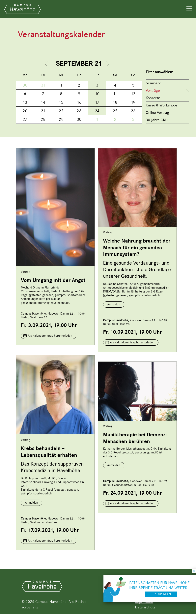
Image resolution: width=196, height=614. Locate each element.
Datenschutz (145, 607)
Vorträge (153, 90)
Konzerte (153, 98)
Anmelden (113, 304)
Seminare (153, 83)
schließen (194, 571)
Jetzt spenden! (161, 594)
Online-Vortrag (157, 112)
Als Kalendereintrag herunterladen (50, 335)
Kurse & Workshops (162, 105)
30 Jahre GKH (157, 120)
